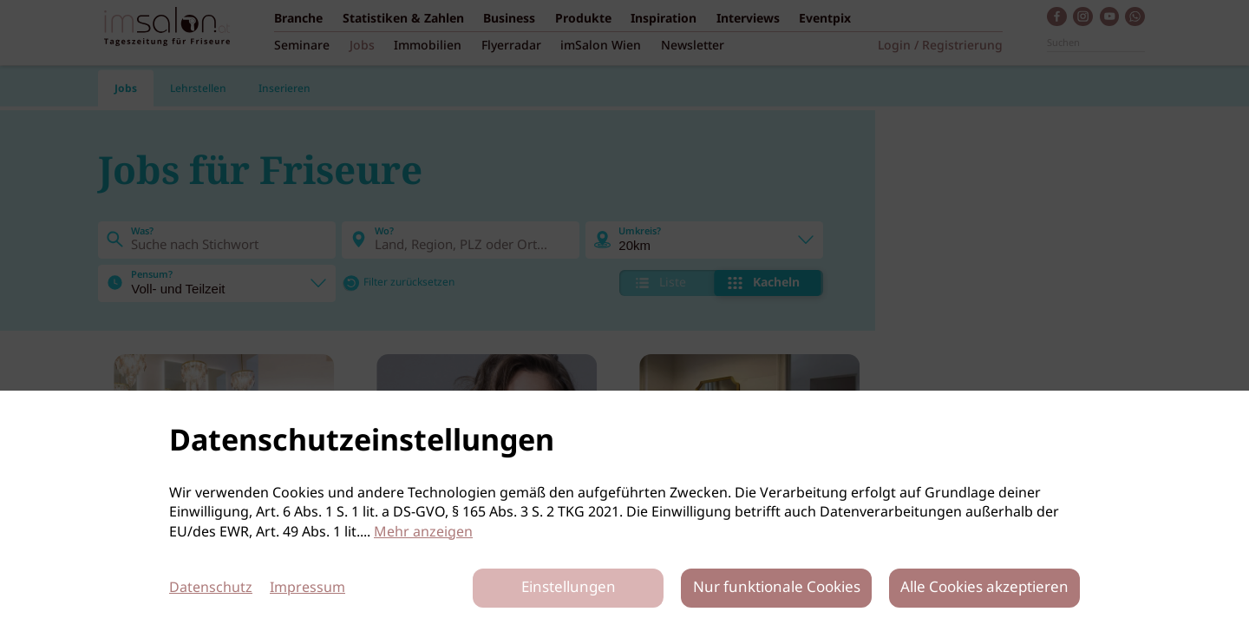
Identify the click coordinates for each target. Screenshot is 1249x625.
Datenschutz (210, 588)
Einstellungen (568, 588)
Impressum (307, 588)
